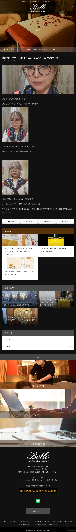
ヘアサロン (38, 522)
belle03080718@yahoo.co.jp (38, 490)
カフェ (47, 522)
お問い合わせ (38, 511)
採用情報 (26, 524)
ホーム (6, 522)
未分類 (7, 346)
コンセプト (14, 522)
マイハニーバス (57, 522)
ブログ (13, 60)
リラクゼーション (26, 522)
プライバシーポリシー (39, 524)
